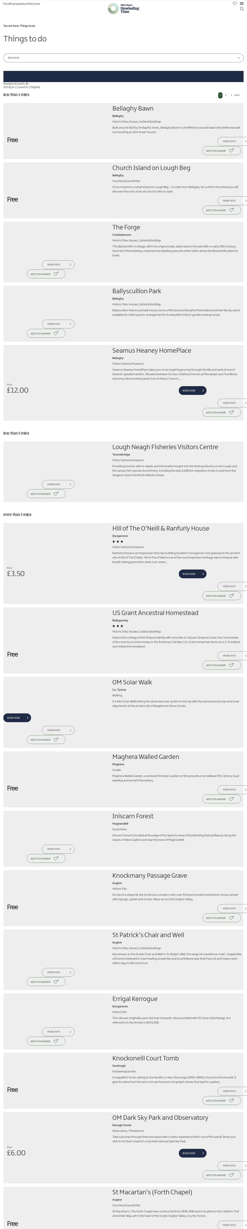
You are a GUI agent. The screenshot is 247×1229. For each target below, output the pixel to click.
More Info (218, 141)
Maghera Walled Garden (145, 673)
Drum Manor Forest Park (146, 1164)
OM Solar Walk (132, 608)
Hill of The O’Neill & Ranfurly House (160, 473)
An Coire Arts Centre (140, 1094)
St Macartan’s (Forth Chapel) (152, 1044)
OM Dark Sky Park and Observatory (160, 979)
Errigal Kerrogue (135, 878)
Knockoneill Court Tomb (145, 928)
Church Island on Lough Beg (151, 159)
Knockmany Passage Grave (149, 774)
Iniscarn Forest (133, 723)
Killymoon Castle (135, 1214)
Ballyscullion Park (136, 263)
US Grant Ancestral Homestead (155, 548)
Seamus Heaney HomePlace (151, 313)
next (237, 95)
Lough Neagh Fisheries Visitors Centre (165, 401)
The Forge (126, 209)
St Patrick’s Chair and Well (148, 824)
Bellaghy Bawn (133, 108)
